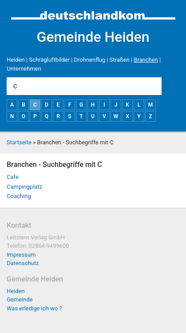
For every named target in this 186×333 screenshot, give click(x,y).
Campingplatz (24, 186)
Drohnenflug (89, 59)
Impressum (21, 254)
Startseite (19, 142)
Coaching (19, 196)
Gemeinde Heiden (92, 36)
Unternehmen (24, 68)
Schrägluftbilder (49, 59)
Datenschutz (23, 263)
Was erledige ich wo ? (34, 308)
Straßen (120, 59)
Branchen (146, 59)
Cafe (13, 177)
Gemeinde (20, 299)
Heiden (16, 59)
